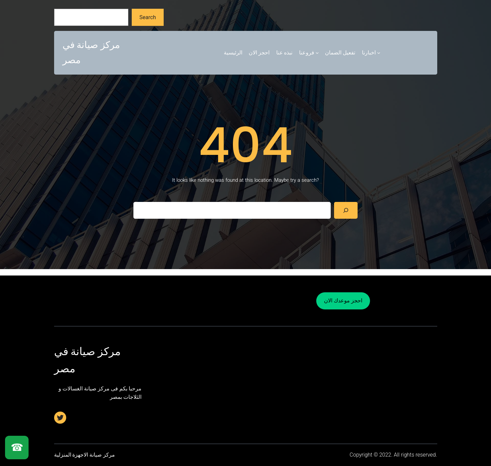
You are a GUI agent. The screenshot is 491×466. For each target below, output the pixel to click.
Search (147, 17)
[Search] (346, 210)
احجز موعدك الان (343, 300)
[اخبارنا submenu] (378, 52)
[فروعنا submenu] (317, 52)
